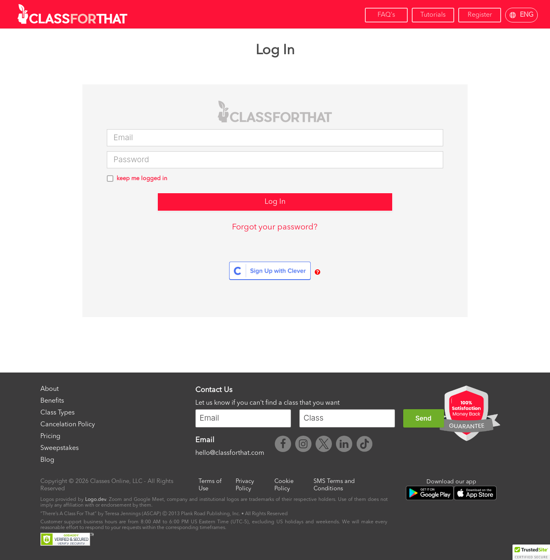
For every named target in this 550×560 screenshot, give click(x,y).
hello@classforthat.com (229, 453)
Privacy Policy (245, 485)
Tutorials (433, 15)
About (49, 389)
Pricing (50, 436)
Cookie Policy (284, 485)
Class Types (57, 413)
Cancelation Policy (67, 424)
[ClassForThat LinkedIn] (344, 445)
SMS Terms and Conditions (334, 485)
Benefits (52, 401)
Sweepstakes (59, 448)
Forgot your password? (275, 227)
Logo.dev (95, 499)
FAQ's (386, 15)
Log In (275, 201)
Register (480, 15)
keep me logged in (142, 178)
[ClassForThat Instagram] (303, 445)
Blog (47, 460)
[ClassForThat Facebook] (283, 445)
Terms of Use (210, 485)
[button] (531, 552)
